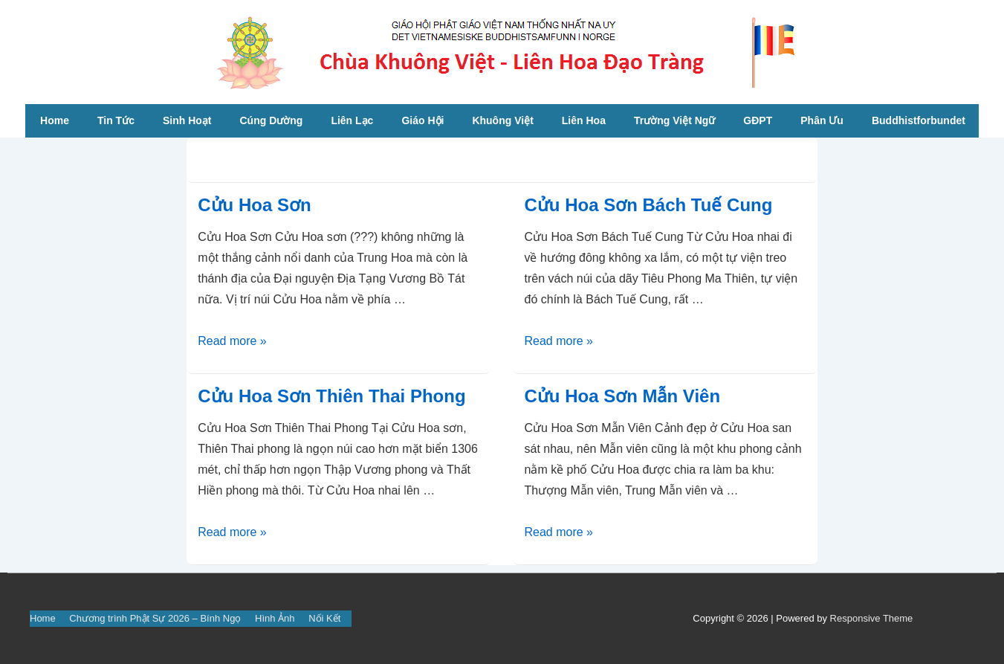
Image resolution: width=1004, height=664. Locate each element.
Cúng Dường (271, 120)
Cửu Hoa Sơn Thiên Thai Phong (331, 396)
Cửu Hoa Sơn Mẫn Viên (622, 396)
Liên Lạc (352, 120)
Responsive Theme (871, 618)
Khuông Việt (502, 120)
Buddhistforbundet (918, 120)
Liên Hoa (584, 120)
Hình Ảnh (275, 618)
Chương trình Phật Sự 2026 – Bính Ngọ (155, 618)
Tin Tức (116, 120)
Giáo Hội (422, 120)
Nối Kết (324, 618)
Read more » (232, 341)
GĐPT (757, 120)
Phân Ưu (821, 120)
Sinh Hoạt (187, 120)
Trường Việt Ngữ (674, 120)
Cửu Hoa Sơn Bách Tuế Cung (648, 205)
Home (54, 120)
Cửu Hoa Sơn (254, 205)
